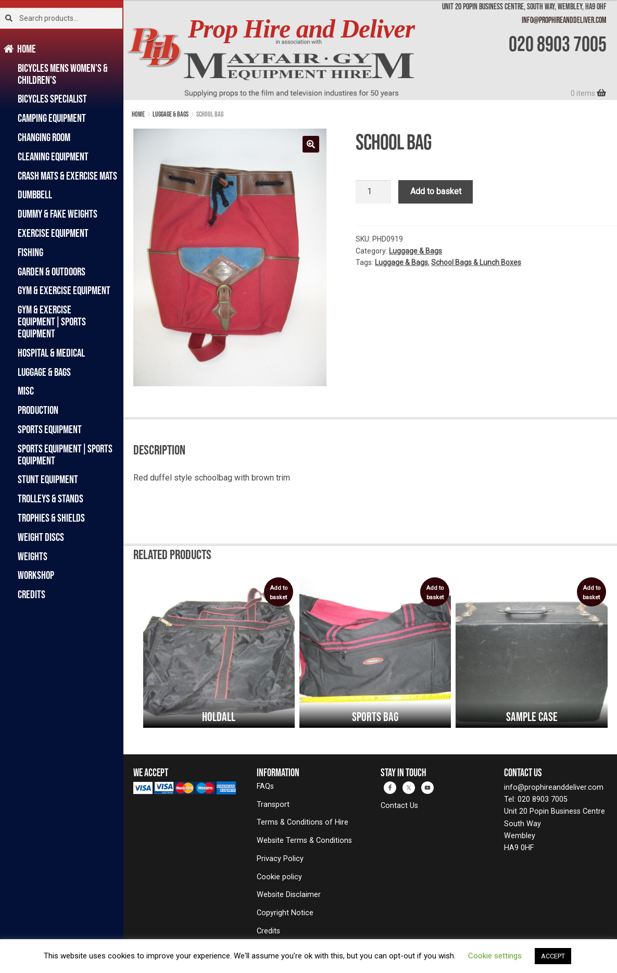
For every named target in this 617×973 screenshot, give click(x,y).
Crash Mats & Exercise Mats (67, 176)
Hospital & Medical (51, 353)
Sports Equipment (50, 429)
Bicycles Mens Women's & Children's (63, 74)
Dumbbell (35, 194)
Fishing (30, 252)
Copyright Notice (285, 912)
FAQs (265, 786)
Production (38, 410)
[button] (311, 144)
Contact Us (399, 805)
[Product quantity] (373, 192)
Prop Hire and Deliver (301, 29)
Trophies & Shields (51, 518)
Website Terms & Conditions (304, 840)
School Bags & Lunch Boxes (476, 262)
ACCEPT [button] (553, 956)
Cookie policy (279, 877)
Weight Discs (41, 537)
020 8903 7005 (558, 43)
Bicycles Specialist (52, 99)
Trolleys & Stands (50, 498)
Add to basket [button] (278, 593)
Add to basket (435, 191)
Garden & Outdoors (51, 271)
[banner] (370, 50)
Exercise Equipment (53, 233)
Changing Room (44, 137)
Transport (273, 804)
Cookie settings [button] (495, 956)
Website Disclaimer (289, 894)
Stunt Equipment (48, 479)
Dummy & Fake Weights (57, 214)
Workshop (36, 575)
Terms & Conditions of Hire (302, 822)
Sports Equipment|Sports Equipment (65, 454)
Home (27, 49)
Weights (32, 556)
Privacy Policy (280, 858)
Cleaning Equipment (53, 156)
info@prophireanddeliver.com (564, 19)
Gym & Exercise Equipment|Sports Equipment (52, 321)
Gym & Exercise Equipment (64, 290)
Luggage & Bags (44, 372)
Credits (31, 594)
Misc (26, 391)
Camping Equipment (52, 118)
